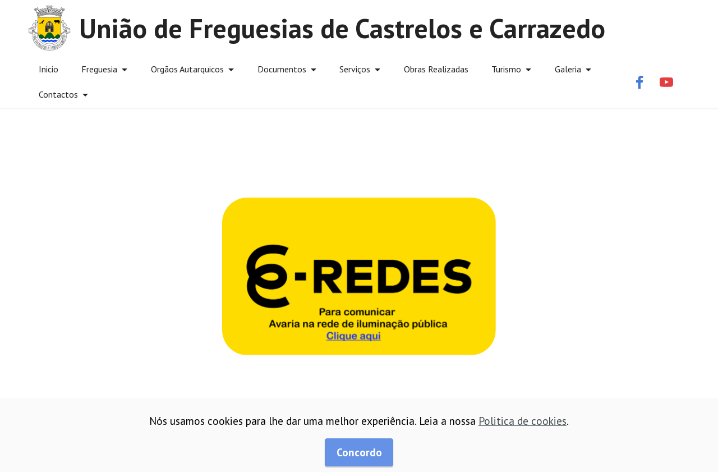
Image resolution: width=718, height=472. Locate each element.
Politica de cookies (522, 421)
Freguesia (99, 69)
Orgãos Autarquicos (187, 69)
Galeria (568, 69)
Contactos (58, 94)
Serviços (354, 69)
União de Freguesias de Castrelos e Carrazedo (342, 28)
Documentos (281, 69)
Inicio (48, 69)
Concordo (359, 452)
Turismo (506, 69)
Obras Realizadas (436, 69)
